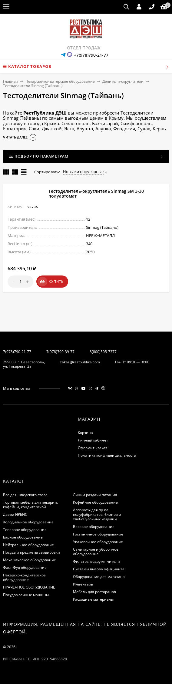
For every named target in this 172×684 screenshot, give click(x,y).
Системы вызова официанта (98, 569)
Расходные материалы (93, 599)
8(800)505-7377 (103, 351)
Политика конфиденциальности (107, 455)
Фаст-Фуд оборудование (25, 567)
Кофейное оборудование (95, 502)
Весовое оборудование (93, 526)
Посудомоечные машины (26, 594)
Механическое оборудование (29, 559)
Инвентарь (83, 584)
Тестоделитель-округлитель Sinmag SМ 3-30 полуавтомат (96, 193)
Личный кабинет (93, 440)
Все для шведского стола (25, 494)
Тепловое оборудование (25, 529)
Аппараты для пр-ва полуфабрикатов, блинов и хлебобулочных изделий (97, 514)
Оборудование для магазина (99, 576)
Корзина (85, 432)
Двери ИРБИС (15, 514)
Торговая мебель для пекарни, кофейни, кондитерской (30, 504)
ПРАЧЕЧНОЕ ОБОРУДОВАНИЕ (29, 587)
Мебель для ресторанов (94, 591)
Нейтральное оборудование (28, 544)
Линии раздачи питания (95, 494)
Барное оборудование (23, 537)
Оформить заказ (92, 447)
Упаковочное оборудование (98, 541)
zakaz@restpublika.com (80, 362)
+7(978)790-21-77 (91, 55)
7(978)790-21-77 (17, 351)
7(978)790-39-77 (60, 351)
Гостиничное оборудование (98, 534)
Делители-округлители (123, 81)
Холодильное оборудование (28, 522)
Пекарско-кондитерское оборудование (60, 81)
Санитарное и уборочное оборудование (95, 551)
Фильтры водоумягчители (96, 561)
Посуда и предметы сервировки (31, 552)
